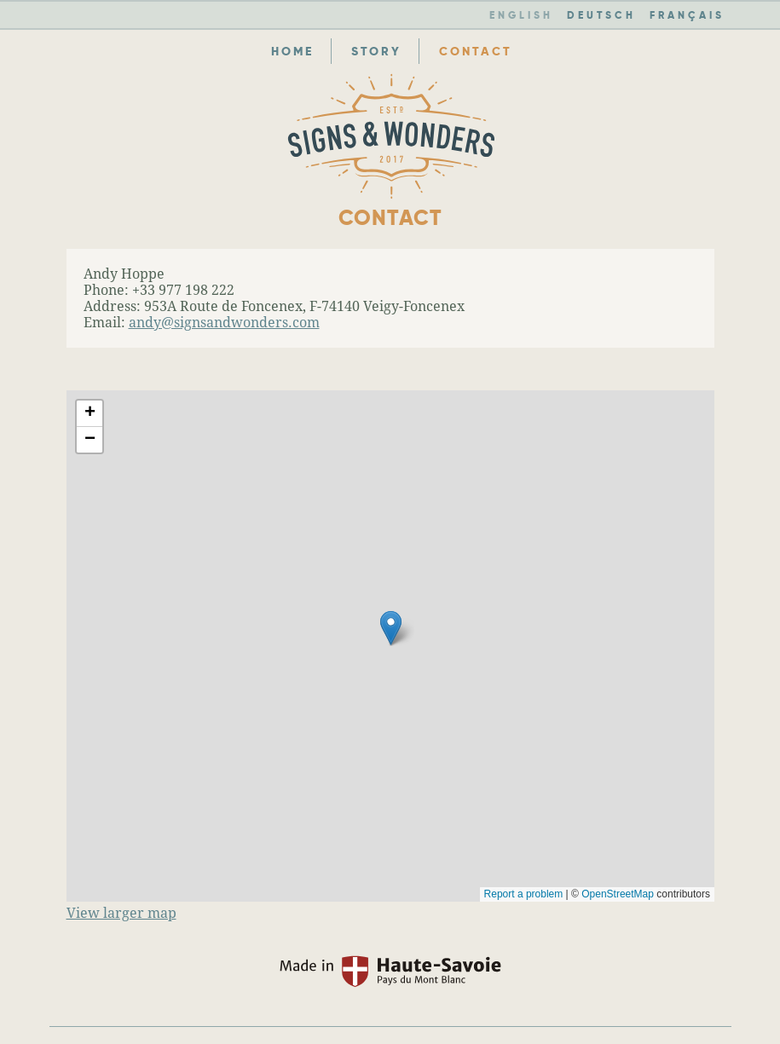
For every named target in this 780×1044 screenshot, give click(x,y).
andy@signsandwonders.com (224, 322)
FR (687, 15)
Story (376, 51)
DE (601, 15)
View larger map (121, 913)
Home (292, 51)
